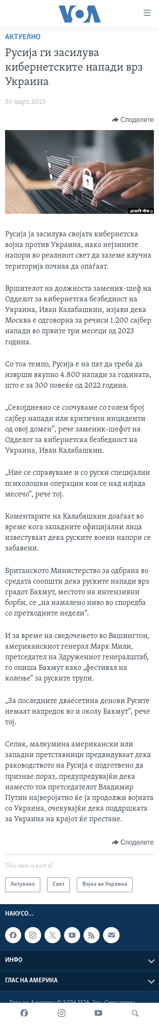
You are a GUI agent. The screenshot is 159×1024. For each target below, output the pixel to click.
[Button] (133, 120)
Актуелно (23, 37)
